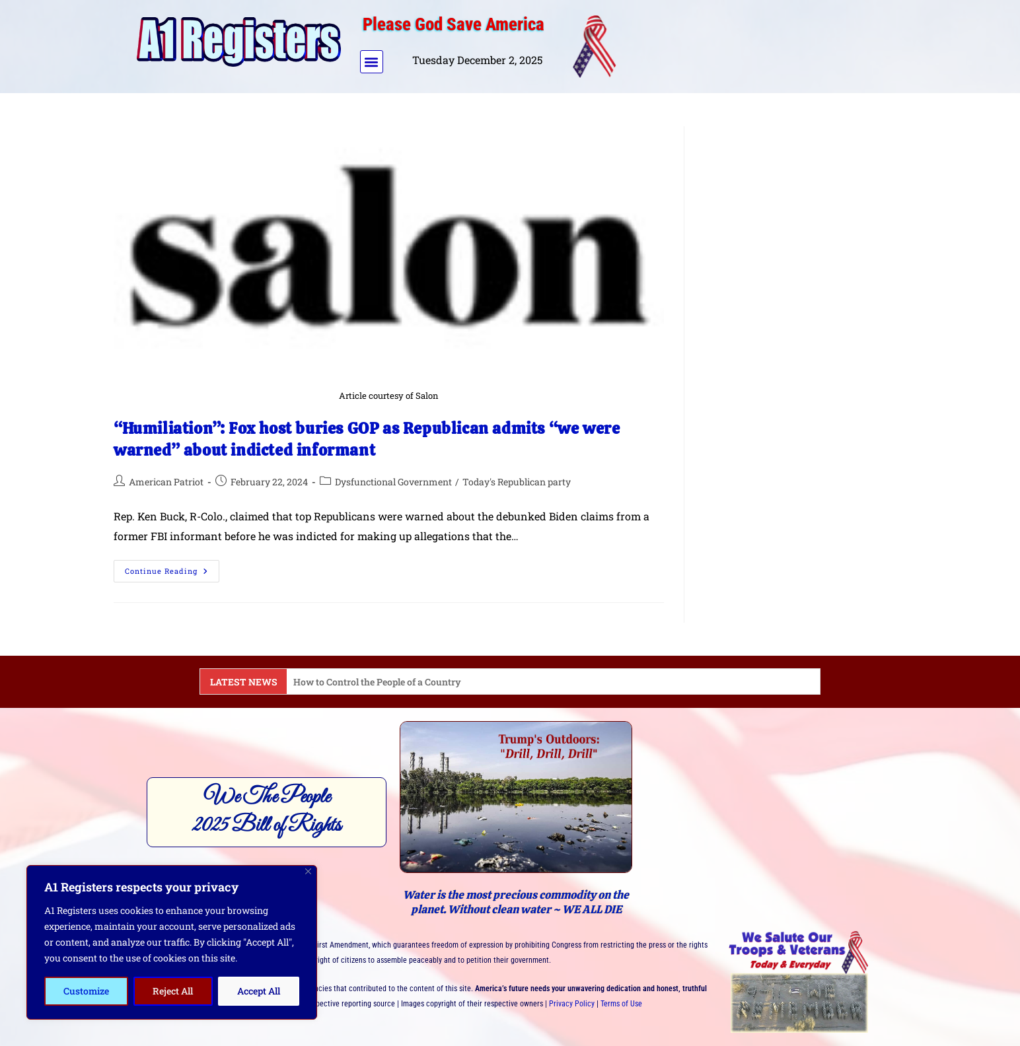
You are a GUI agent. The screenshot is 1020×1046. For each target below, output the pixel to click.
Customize (86, 991)
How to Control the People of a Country (377, 682)
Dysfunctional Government (393, 481)
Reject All (173, 991)
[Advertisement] (756, 44)
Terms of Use (621, 1003)
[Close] (308, 871)
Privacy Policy (572, 1003)
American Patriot (166, 481)
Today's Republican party (516, 481)
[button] (371, 61)
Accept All (258, 991)
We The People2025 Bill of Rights (267, 811)
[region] (171, 942)
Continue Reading (172, 568)
